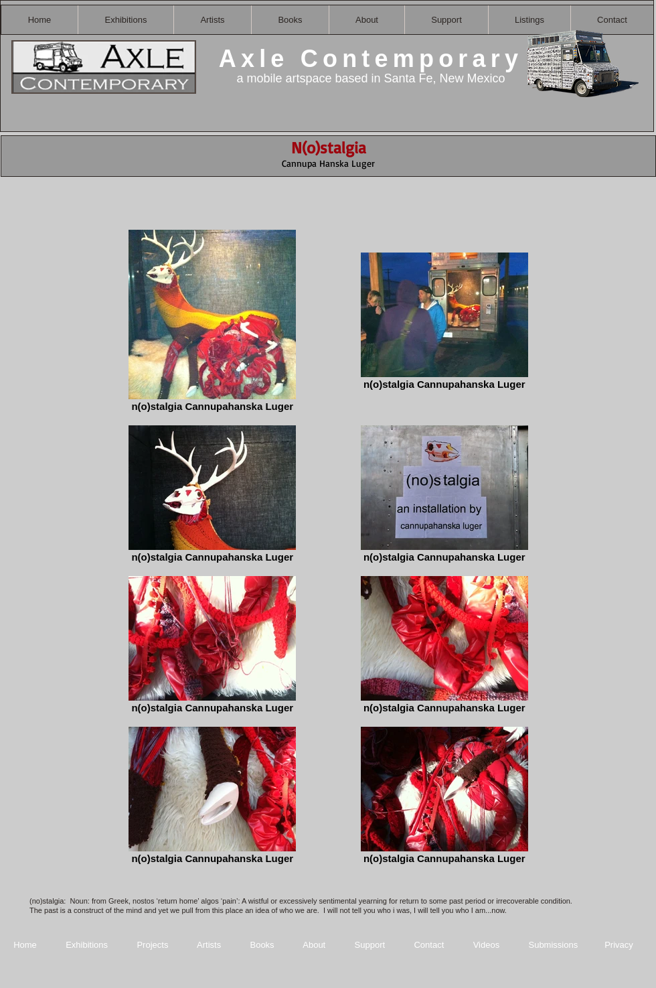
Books (262, 945)
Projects (152, 945)
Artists (209, 945)
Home (25, 945)
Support (370, 945)
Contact (430, 945)
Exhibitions (87, 945)
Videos (486, 945)
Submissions (553, 945)
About (315, 945)
